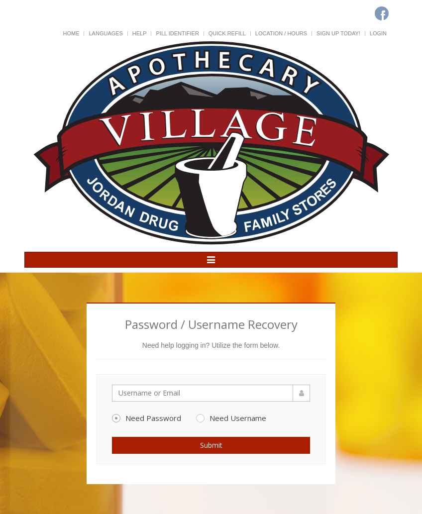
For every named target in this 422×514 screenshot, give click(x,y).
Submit (211, 445)
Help (139, 33)
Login (378, 33)
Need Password (146, 418)
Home (71, 33)
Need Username (231, 418)
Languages (105, 33)
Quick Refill (227, 33)
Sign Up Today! (338, 33)
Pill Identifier (177, 33)
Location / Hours (281, 33)
